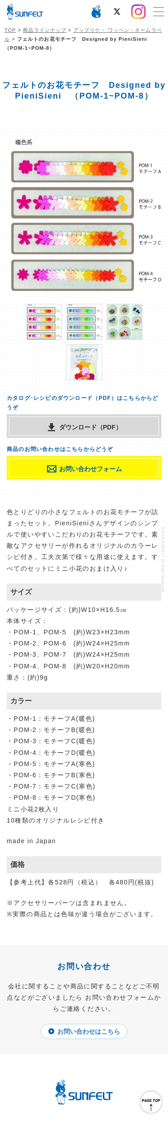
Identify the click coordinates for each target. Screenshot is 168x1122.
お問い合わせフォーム (90, 468)
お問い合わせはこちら (88, 1031)
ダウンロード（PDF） (90, 427)
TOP (10, 30)
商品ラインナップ (44, 30)
